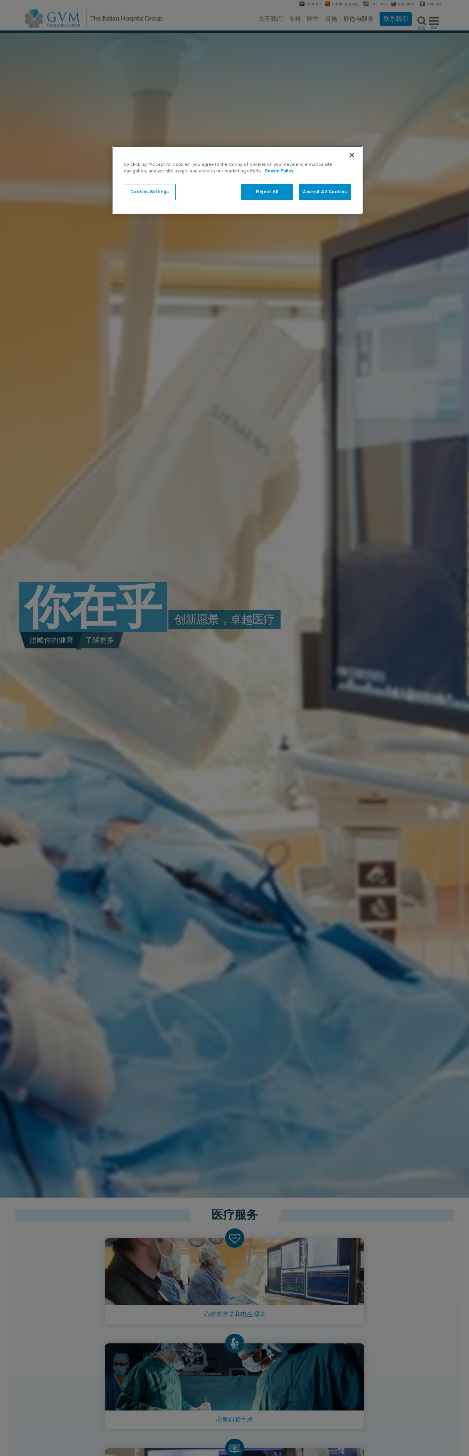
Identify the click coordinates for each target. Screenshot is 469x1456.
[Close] (351, 155)
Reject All (267, 191)
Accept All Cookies (324, 191)
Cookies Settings (149, 191)
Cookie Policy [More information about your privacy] (279, 171)
